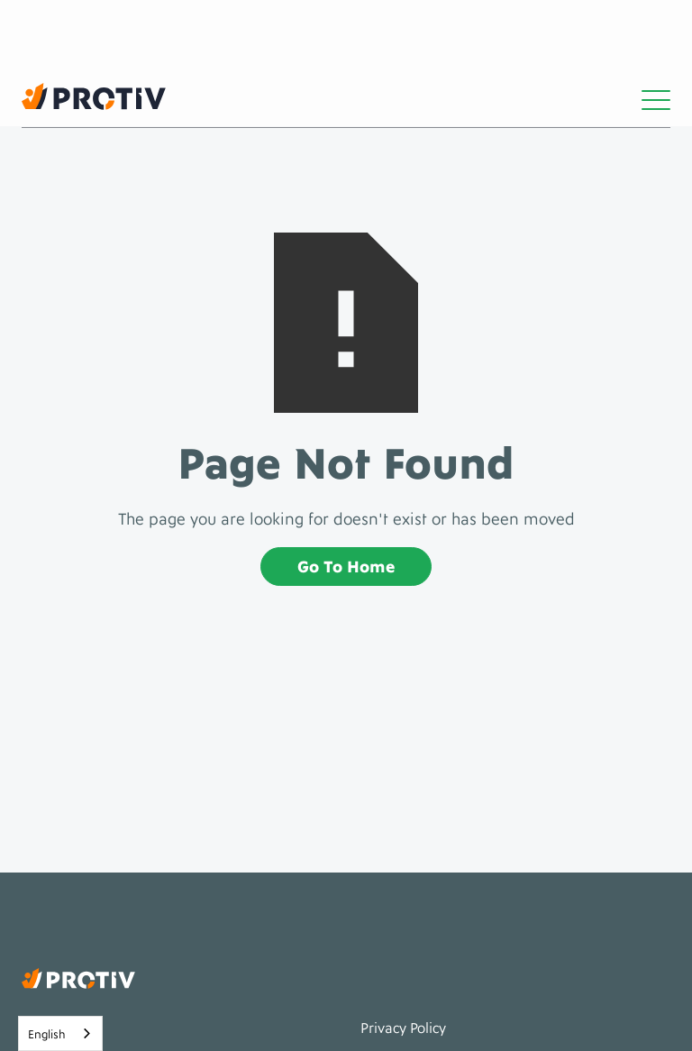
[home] (94, 96)
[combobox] (60, 1033)
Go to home (346, 564)
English (47, 1033)
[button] (656, 96)
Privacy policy (403, 1026)
